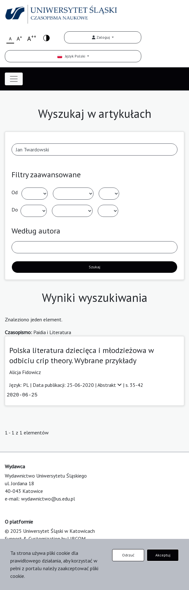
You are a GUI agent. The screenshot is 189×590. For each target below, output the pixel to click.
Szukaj (94, 266)
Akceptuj (162, 555)
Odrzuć (128, 555)
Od (15, 192)
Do (15, 209)
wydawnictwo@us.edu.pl (48, 498)
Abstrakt (110, 385)
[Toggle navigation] (14, 79)
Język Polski (71, 56)
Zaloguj (101, 37)
